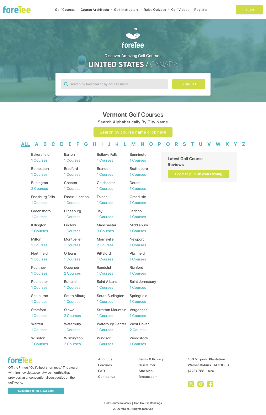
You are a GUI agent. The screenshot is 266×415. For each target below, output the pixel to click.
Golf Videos (183, 10)
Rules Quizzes (157, 10)
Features (105, 365)
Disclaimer (147, 365)
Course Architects (97, 10)
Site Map (146, 371)
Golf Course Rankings (148, 403)
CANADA (164, 64)
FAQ (101, 371)
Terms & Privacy (151, 359)
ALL (25, 144)
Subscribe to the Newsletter (36, 390)
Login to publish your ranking (198, 174)
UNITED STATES (116, 64)
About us (105, 359)
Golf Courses (67, 10)
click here (156, 132)
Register (202, 10)
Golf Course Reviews (117, 403)
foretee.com (148, 377)
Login (249, 9)
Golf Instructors (129, 10)
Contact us (106, 377)
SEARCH (188, 84)
